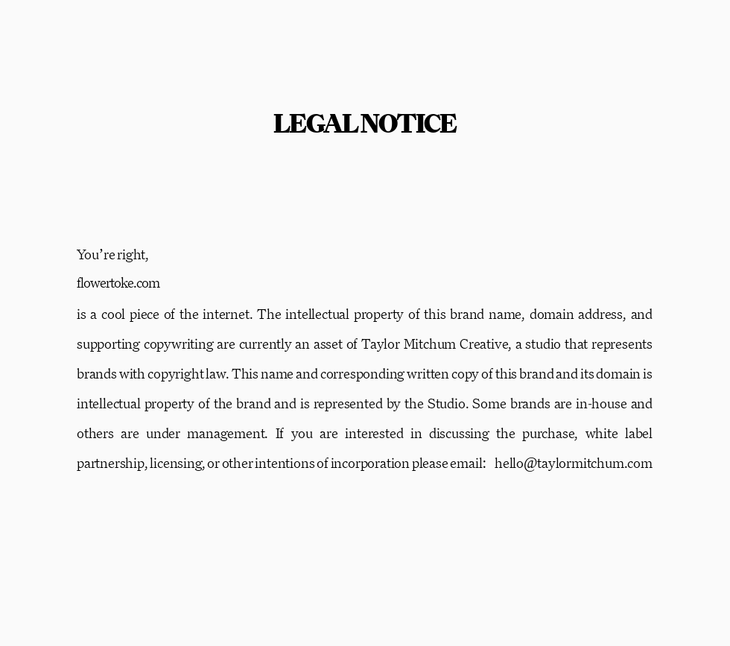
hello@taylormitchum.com (574, 463)
